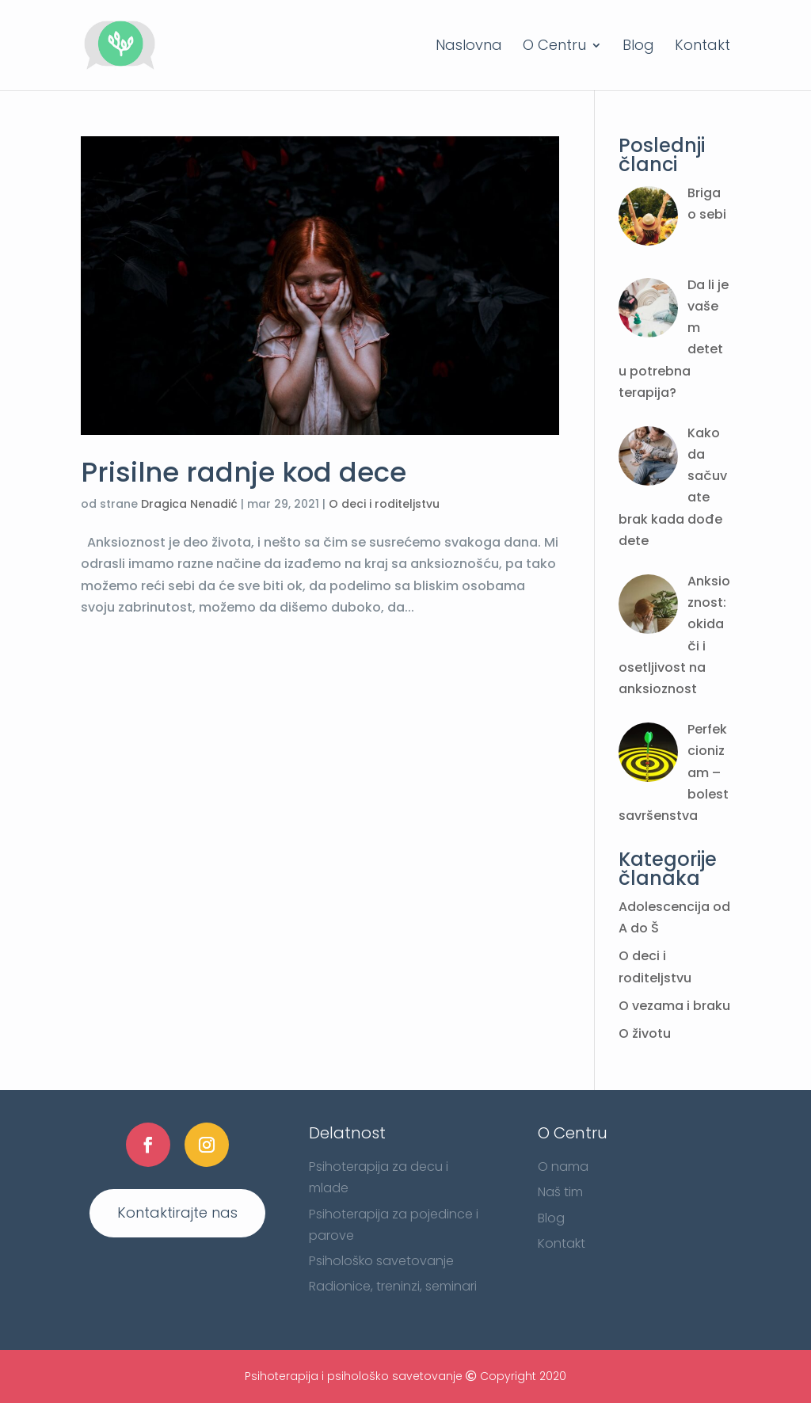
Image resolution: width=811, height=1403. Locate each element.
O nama (563, 1166)
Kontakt (702, 47)
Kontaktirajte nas (177, 1212)
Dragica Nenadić (189, 504)
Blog (638, 47)
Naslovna (469, 47)
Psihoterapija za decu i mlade (378, 1177)
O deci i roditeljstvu (384, 504)
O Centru (554, 47)
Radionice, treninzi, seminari (393, 1286)
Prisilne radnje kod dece (243, 472)
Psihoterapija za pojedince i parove (393, 1225)
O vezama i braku (674, 1006)
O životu (645, 1033)
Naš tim (560, 1192)
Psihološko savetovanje (381, 1261)
